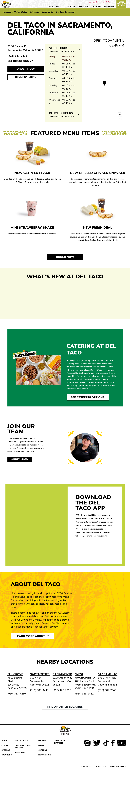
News (41, 745)
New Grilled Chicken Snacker (97, 173)
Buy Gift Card (21, 741)
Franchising (83, 7)
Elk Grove (15, 674)
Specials (60, 7)
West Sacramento (85, 676)
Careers (71, 7)
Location (7, 12)
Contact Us (105, 2)
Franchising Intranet (60, 742)
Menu (51, 7)
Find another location (65, 707)
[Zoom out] (120, 118)
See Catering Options (87, 397)
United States (20, 12)
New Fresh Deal (97, 227)
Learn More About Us (32, 636)
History (42, 741)
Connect (5, 745)
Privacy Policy (101, 766)
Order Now (65, 257)
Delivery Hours (61, 113)
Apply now (19, 459)
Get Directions (18, 61)
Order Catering (25, 77)
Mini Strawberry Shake (32, 227)
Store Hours (59, 48)
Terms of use (86, 766)
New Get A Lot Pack (32, 173)
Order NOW (26, 69)
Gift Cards (93, 2)
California (34, 12)
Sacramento (47, 12)
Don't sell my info (118, 766)
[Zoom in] (120, 114)
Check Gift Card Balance (23, 746)
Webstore (97, 7)
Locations (109, 7)
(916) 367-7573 (17, 55)
